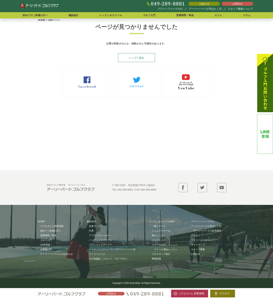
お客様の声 (46, 249)
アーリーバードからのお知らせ (56, 254)
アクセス (195, 235)
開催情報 (156, 258)
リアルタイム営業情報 (51, 226)
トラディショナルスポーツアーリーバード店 (112, 249)
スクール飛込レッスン (165, 249)
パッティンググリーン (100, 240)
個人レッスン (159, 235)
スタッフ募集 (198, 249)
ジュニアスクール (161, 230)
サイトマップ (198, 244)
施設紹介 (74, 15)
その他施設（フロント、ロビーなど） (109, 258)
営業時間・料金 (185, 15)
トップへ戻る (136, 57)
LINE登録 (45, 244)
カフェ (218, 15)
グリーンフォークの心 (170, 8)
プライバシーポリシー (202, 240)
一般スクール (159, 226)
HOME (41, 221)
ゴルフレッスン (160, 240)
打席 (91, 230)
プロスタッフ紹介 (161, 254)
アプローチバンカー (99, 235)
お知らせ (204, 3)
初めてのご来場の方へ (35, 15)
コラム (246, 15)
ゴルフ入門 (149, 15)
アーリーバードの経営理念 (207, 230)
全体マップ (95, 226)
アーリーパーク (97, 254)
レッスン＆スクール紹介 (162, 221)
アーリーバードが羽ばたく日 (205, 8)
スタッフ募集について (240, 8)
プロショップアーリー (100, 244)
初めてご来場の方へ (50, 230)
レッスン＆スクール (110, 15)
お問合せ (237, 3)
